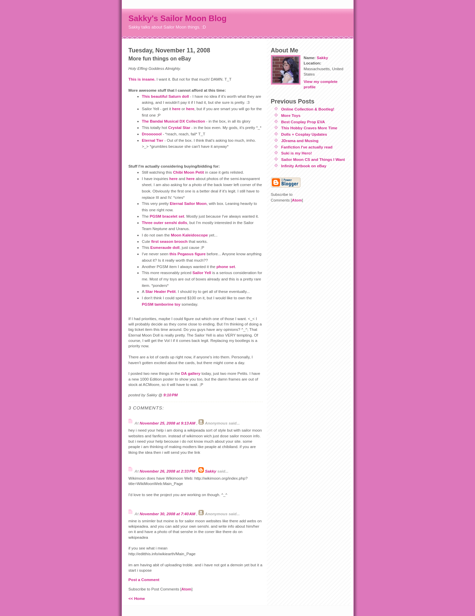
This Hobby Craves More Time (309, 128)
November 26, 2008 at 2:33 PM (168, 471)
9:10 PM (170, 395)
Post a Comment (144, 579)
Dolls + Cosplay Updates (304, 134)
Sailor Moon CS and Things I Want (313, 159)
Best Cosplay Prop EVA (303, 122)
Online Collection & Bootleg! (307, 109)
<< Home (137, 598)
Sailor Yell (201, 272)
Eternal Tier (152, 140)
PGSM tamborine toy (161, 304)
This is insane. (142, 79)
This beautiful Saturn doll (165, 96)
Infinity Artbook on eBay (304, 166)
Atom (186, 589)
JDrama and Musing (300, 140)
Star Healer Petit (160, 291)
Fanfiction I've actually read (307, 147)
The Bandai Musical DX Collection (173, 121)
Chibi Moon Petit (188, 172)
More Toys (291, 115)
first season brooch (169, 241)
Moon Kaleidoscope (189, 235)
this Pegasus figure (188, 254)
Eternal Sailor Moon (188, 203)
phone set (226, 266)
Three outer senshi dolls (164, 222)
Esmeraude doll (165, 247)
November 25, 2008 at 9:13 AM (168, 423)
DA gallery (190, 373)
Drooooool (152, 134)
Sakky (210, 471)
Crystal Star (179, 127)
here (176, 108)
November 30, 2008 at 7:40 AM (168, 514)
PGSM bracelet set (167, 216)
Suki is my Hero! (296, 153)
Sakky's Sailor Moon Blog (178, 18)
